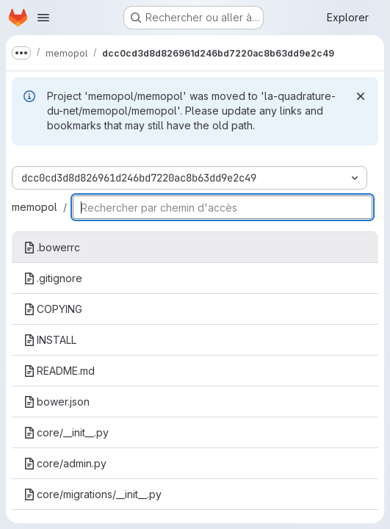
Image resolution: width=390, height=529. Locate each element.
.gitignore (53, 278)
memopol (34, 207)
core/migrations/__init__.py (93, 494)
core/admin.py (65, 463)
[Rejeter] (360, 96)
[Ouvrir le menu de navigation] (43, 17)
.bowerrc (52, 247)
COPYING (53, 309)
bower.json (57, 401)
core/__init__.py (66, 432)
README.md (59, 370)
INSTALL (50, 340)
